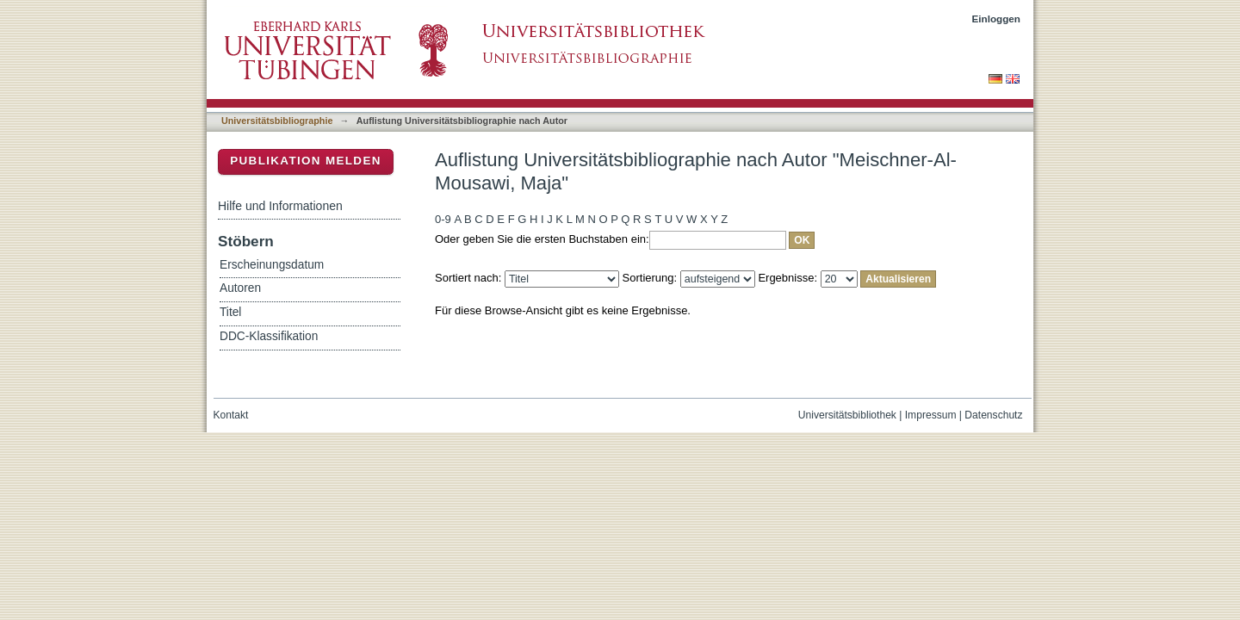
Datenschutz (993, 415)
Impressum (931, 415)
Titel (230, 312)
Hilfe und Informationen (280, 206)
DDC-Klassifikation (269, 336)
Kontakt (231, 415)
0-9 (443, 219)
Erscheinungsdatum (272, 264)
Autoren (240, 288)
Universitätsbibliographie (276, 120)
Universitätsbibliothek (847, 415)
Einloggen (996, 18)
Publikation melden (305, 160)
